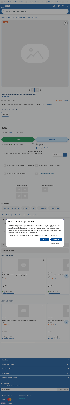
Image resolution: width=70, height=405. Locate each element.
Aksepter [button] (56, 239)
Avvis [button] (44, 239)
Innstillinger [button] (55, 243)
